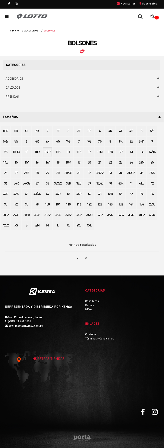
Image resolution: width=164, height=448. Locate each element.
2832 (6, 215)
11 (68, 152)
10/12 (47, 152)
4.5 (131, 131)
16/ (47, 162)
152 (120, 204)
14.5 (5, 162)
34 (120, 173)
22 (110, 162)
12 (89, 152)
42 (152, 183)
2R (36, 131)
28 (36, 173)
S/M (37, 225)
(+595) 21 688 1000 (19, 321)
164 (131, 204)
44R (58, 194)
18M (68, 162)
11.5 (78, 152)
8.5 (131, 141)
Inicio (15, 31)
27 (16, 173)
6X (47, 141)
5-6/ (5, 141)
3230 (58, 215)
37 (36, 183)
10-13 (15, 152)
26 (5, 173)
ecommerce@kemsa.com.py (25, 326)
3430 (89, 215)
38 (47, 183)
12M (99, 152)
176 (141, 204)
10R (37, 152)
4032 (142, 215)
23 (120, 162)
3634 (121, 215)
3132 (47, 215)
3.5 (89, 131)
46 (89, 194)
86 (152, 194)
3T (78, 131)
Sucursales (148, 3)
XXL (89, 225)
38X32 (58, 183)
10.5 (57, 152)
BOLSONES (49, 31)
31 (78, 173)
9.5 (5, 152)
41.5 (141, 183)
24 (131, 162)
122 (89, 204)
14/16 (152, 152)
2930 (16, 215)
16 (36, 162)
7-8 (68, 141)
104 (58, 204)
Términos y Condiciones (99, 339)
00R (5, 131)
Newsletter (126, 3)
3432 (100, 215)
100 (47, 204)
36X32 (26, 183)
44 (47, 194)
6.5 (58, 141)
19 (78, 162)
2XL (78, 225)
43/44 (37, 194)
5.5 (16, 141)
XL (68, 225)
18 (57, 162)
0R (16, 131)
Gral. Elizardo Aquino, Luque (24, 317)
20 (89, 162)
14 (141, 152)
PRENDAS (12, 96)
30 (57, 173)
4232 (6, 225)
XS (16, 225)
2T (57, 131)
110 (68, 204)
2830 (152, 204)
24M (141, 162)
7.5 (99, 141)
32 (89, 173)
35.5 (151, 173)
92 (16, 204)
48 (99, 194)
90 (5, 204)
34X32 (131, 173)
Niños (88, 309)
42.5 (15, 194)
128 (99, 204)
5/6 (152, 131)
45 (68, 194)
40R (120, 183)
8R (120, 141)
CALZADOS (13, 87)
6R (36, 141)
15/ (26, 162)
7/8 (89, 141)
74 (141, 194)
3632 (110, 215)
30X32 (68, 173)
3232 (68, 215)
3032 (37, 215)
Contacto (90, 334)
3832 (131, 215)
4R (110, 131)
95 (26, 204)
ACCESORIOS (31, 31)
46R (78, 194)
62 (131, 194)
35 (141, 173)
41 (131, 183)
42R (5, 194)
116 (78, 204)
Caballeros (92, 301)
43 (26, 194)
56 (120, 194)
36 (5, 183)
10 (26, 152)
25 (152, 162)
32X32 (99, 173)
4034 (152, 215)
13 (131, 152)
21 (99, 162)
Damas (89, 305)
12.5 (120, 152)
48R (110, 194)
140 (110, 204)
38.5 (78, 183)
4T (120, 131)
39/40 (99, 183)
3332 (79, 215)
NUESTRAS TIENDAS (40, 359)
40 (110, 183)
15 (16, 162)
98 (36, 204)
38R (68, 183)
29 (47, 173)
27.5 (26, 173)
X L (26, 131)
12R (110, 152)
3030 (26, 215)
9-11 (141, 141)
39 (89, 183)
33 (110, 173)
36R (16, 183)
